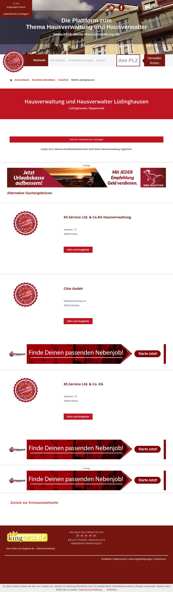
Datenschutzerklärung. (91, 589)
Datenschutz (120, 559)
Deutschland (19, 80)
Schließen (112, 589)
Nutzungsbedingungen (140, 559)
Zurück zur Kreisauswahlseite (34, 502)
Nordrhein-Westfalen (43, 80)
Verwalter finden (154, 60)
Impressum (160, 559)
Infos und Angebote (78, 249)
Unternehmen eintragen (80, 60)
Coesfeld (63, 80)
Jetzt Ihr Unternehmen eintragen (87, 139)
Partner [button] (101, 60)
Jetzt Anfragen (57, 60)
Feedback (106, 559)
